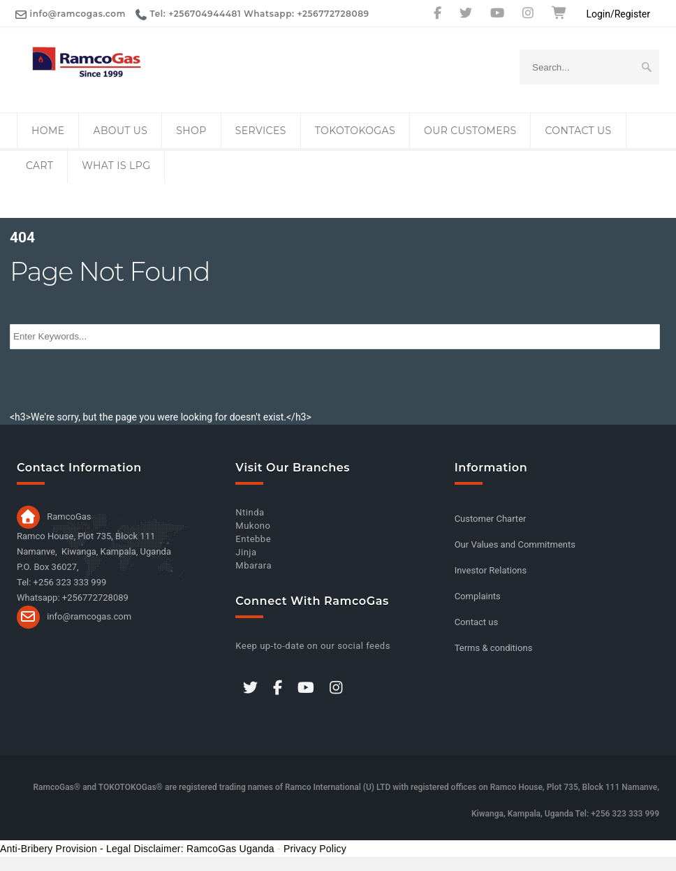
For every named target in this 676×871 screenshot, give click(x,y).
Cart (39, 165)
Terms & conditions (494, 648)
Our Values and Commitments (515, 544)
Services (260, 130)
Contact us (578, 130)
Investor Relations (491, 570)
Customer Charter (491, 518)
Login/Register (618, 14)
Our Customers (470, 130)
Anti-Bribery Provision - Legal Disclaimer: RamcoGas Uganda (137, 848)
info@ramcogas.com (89, 615)
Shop (191, 130)
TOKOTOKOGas (355, 130)
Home (47, 130)
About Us (120, 130)
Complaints (478, 596)
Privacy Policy (315, 848)
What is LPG (116, 165)
